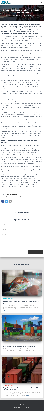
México (21, 196)
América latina (9, 196)
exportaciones (16, 196)
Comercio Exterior (12, 194)
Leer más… (6, 310)
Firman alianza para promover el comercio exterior (19, 346)
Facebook (20, 404)
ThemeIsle (27, 407)
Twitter (23, 404)
